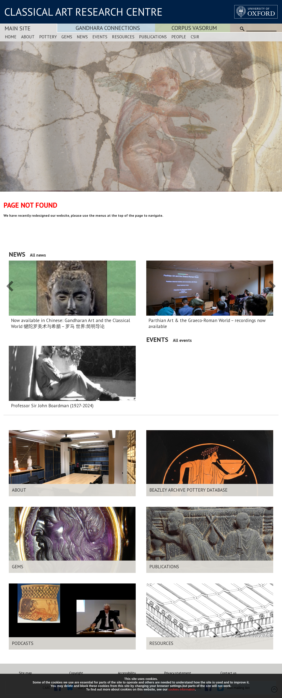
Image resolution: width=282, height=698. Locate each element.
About (28, 36)
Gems (66, 36)
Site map (25, 673)
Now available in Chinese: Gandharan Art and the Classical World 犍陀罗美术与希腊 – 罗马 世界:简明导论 (70, 323)
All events (182, 340)
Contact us (228, 673)
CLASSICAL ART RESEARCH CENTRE (83, 12)
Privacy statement (177, 673)
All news (38, 255)
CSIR (195, 36)
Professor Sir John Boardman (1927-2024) (52, 406)
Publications (153, 36)
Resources (123, 36)
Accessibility (127, 673)
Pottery (48, 36)
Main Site (18, 28)
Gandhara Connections (108, 27)
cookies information (181, 689)
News (82, 36)
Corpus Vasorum (194, 27)
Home (10, 36)
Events (99, 36)
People (178, 36)
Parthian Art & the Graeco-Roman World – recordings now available (207, 323)
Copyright (76, 673)
